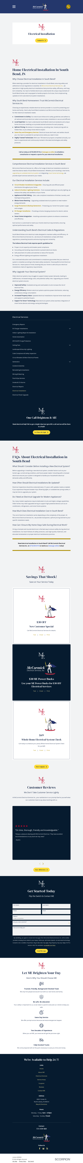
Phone (15, 910)
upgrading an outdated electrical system (25, 173)
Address (15, 916)
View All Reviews (41, 870)
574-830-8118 (41, 1128)
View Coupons (41, 767)
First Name (16, 905)
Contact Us (41, 40)
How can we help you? (19, 927)
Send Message (41, 951)
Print (48, 635)
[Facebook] (40, 1149)
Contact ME (41, 1091)
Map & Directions (41, 1104)
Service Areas (41, 1080)
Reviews (41, 1087)
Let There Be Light (41, 432)
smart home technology (56, 173)
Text (34, 635)
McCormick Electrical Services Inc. (52, 86)
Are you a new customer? (20, 922)
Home (41, 1069)
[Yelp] (47, 1149)
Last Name (46, 905)
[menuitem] (41, 324)
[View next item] (43, 864)
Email (41, 635)
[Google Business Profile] (43, 1149)
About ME (41, 1072)
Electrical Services (41, 1076)
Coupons (41, 1083)
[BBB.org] (36, 1149)
